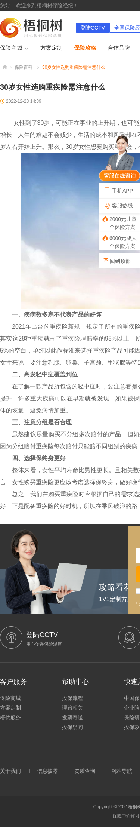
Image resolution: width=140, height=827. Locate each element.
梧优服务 (10, 717)
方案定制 (51, 47)
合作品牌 (119, 47)
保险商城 (14, 48)
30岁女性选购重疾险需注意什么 (73, 67)
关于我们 (10, 771)
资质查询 (84, 771)
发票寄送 (72, 717)
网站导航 (121, 771)
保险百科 (23, 67)
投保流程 (72, 698)
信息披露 (47, 771)
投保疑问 (72, 727)
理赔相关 (72, 708)
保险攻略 (85, 47)
